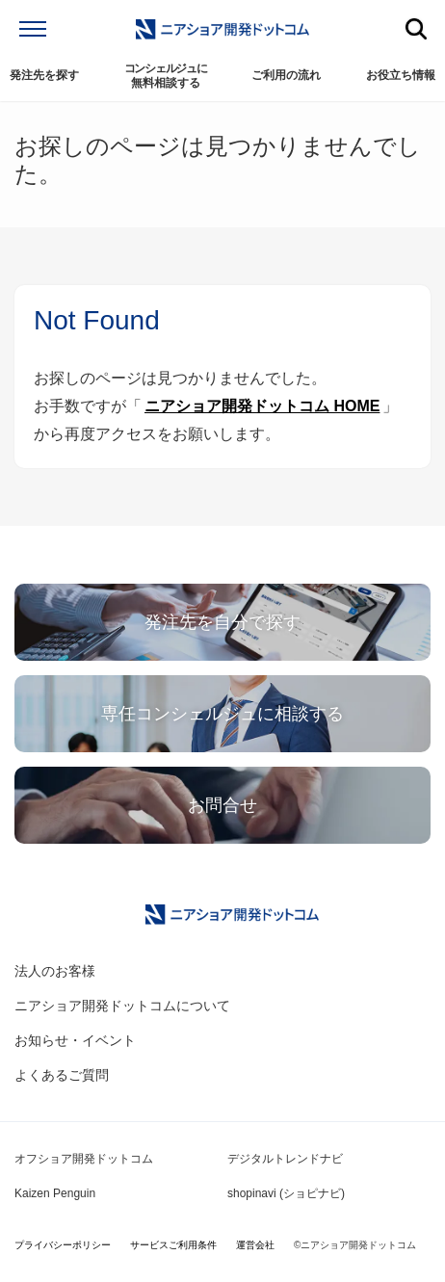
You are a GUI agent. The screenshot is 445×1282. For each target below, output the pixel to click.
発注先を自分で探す (222, 622)
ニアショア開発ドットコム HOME (262, 406)
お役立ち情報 (400, 75)
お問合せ (222, 805)
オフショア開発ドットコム (83, 1158)
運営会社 (255, 1245)
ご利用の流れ (286, 75)
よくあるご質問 (61, 1075)
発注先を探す (44, 75)
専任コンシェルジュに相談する (222, 713)
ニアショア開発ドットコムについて (122, 1005)
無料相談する (165, 76)
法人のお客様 (54, 971)
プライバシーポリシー (62, 1245)
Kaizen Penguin (54, 1193)
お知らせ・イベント (75, 1040)
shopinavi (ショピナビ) (286, 1193)
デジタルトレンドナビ (285, 1158)
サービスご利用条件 (173, 1245)
